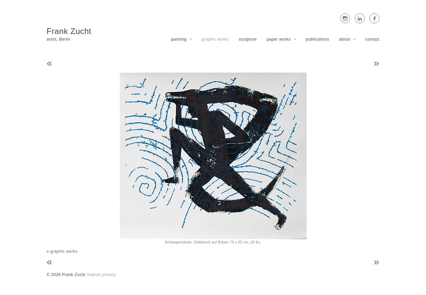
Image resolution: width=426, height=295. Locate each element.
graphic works (215, 39)
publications (317, 39)
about (344, 39)
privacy (109, 274)
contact (372, 39)
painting (179, 39)
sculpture (248, 39)
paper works (279, 39)
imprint (94, 274)
